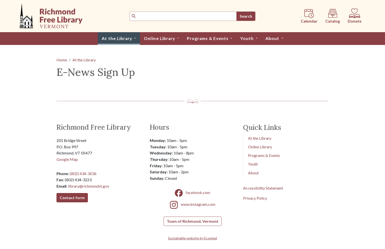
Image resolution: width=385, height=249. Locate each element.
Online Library (260, 146)
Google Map (67, 159)
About (253, 172)
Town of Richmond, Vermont (193, 221)
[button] (119, 38)
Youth (253, 164)
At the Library (84, 59)
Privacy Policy (255, 198)
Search (246, 16)
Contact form (72, 197)
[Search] (183, 16)
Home (61, 59)
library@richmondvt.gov (88, 186)
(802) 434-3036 (83, 173)
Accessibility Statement (263, 188)
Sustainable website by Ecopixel (192, 238)
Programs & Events (264, 155)
